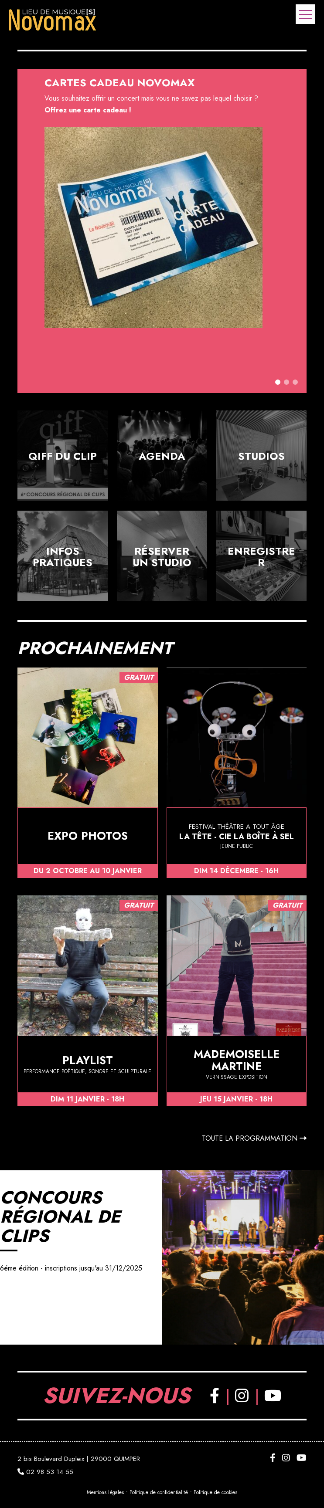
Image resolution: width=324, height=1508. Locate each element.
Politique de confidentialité (159, 1492)
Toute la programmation (254, 1138)
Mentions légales (104, 1492)
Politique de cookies (217, 1492)
